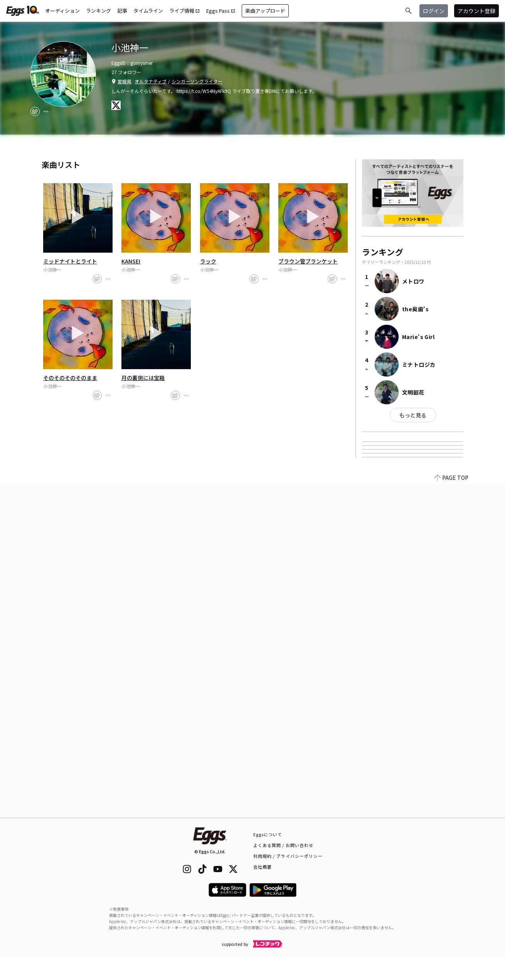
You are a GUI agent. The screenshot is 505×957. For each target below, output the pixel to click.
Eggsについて (268, 834)
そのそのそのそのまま (70, 377)
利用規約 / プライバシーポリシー (288, 856)
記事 (122, 10)
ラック (208, 261)
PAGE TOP (451, 813)
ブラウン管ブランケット (308, 261)
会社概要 (262, 867)
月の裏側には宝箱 (143, 377)
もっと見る (412, 415)
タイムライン (148, 10)
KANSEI (130, 261)
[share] (35, 111)
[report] (45, 111)
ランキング (98, 10)
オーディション (62, 10)
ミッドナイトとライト (70, 261)
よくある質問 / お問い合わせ (283, 845)
